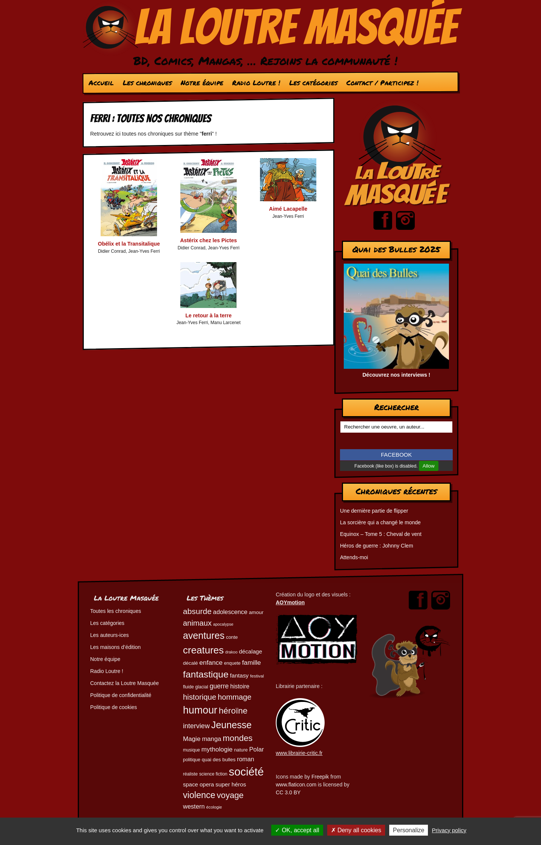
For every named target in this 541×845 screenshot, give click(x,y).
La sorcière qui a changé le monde (380, 522)
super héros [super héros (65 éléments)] (230, 784)
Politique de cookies (113, 707)
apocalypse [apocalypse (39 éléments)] (223, 624)
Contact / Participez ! (382, 83)
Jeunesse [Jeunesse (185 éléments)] (231, 725)
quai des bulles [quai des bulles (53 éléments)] (219, 759)
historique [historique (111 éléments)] (199, 697)
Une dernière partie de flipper (374, 511)
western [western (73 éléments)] (194, 806)
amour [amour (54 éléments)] (256, 612)
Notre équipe (202, 83)
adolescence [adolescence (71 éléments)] (230, 611)
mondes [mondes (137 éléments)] (238, 738)
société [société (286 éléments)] (246, 771)
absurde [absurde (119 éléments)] (197, 611)
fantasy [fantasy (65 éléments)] (239, 675)
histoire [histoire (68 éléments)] (239, 686)
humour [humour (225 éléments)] (200, 710)
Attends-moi (354, 557)
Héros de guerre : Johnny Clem (376, 546)
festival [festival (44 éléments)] (257, 675)
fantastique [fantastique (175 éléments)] (205, 674)
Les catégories (313, 83)
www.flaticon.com (296, 785)
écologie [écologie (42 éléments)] (214, 807)
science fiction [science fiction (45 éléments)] (213, 774)
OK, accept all (297, 830)
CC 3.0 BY (288, 792)
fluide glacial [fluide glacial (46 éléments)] (195, 687)
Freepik (320, 777)
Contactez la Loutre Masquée (124, 683)
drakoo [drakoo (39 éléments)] (231, 652)
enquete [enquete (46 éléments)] (232, 663)
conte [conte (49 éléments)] (232, 637)
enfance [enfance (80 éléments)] (211, 662)
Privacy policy (449, 830)
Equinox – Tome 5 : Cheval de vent (381, 534)
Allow (429, 466)
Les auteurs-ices (109, 635)
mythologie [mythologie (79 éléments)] (217, 749)
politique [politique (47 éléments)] (191, 759)
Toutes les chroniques (115, 611)
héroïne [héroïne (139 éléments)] (233, 710)
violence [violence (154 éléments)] (199, 795)
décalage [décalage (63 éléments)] (250, 651)
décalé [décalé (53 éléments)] (190, 663)
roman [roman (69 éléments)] (245, 759)
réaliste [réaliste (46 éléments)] (190, 774)
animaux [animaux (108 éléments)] (197, 623)
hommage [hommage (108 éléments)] (234, 697)
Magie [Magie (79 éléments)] (192, 738)
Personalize (409, 830)
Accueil (101, 83)
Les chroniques (147, 83)
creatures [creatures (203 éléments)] (203, 650)
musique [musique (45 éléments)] (191, 750)
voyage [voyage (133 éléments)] (230, 795)
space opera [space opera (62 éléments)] (198, 784)
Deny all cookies (356, 830)
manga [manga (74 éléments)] (211, 738)
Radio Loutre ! (256, 83)
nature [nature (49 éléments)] (241, 750)
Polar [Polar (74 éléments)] (256, 749)
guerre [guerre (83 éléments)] (219, 686)
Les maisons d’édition (115, 647)
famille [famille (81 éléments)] (251, 662)
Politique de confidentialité (120, 695)
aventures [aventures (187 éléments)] (204, 635)
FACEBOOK (396, 454)
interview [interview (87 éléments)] (196, 726)
